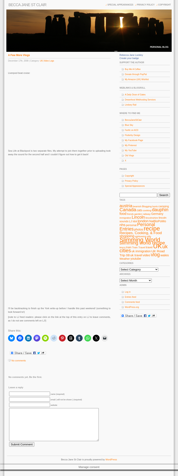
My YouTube (130, 150)
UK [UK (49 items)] (157, 246)
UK (41, 61)
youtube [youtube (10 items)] (136, 258)
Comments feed (132, 302)
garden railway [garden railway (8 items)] (142, 214)
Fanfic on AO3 (131, 130)
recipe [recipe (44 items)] (152, 228)
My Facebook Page (134, 140)
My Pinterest (131, 145)
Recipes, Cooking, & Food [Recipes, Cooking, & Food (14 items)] (141, 233)
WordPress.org (132, 307)
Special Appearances (120, 5)
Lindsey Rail (130, 105)
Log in (128, 292)
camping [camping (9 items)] (164, 206)
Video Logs (48, 61)
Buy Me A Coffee (132, 69)
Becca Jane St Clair (27, 5)
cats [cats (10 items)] (139, 210)
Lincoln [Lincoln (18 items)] (138, 217)
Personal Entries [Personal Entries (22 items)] (137, 227)
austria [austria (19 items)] (126, 205)
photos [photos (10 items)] (138, 229)
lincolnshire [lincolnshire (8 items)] (152, 217)
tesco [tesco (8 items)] (122, 247)
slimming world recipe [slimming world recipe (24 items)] (142, 243)
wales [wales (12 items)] (164, 255)
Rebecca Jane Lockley (131, 55)
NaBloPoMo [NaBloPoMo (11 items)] (157, 221)
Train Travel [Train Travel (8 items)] (138, 247)
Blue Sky (129, 125)
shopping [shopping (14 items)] (127, 236)
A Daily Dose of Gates (135, 94)
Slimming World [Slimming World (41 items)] (140, 239)
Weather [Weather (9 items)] (125, 258)
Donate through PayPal (136, 74)
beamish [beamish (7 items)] (137, 206)
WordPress (111, 466)
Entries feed (130, 297)
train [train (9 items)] (128, 247)
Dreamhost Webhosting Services (140, 100)
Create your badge (129, 58)
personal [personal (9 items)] (131, 225)
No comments (18, 360)
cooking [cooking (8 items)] (147, 210)
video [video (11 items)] (146, 255)
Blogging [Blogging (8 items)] (147, 206)
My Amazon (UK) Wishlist (137, 79)
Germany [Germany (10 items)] (157, 213)
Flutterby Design (132, 135)
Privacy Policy (146, 5)
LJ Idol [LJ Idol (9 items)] (133, 221)
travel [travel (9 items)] (149, 247)
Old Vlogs (129, 155)
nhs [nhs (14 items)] (122, 225)
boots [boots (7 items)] (155, 206)
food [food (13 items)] (123, 213)
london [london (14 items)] (143, 221)
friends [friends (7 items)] (130, 214)
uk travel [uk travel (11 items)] (136, 255)
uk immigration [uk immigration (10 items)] (141, 251)
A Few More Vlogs (19, 55)
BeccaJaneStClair (133, 120)
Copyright (164, 5)
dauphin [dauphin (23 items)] (160, 209)
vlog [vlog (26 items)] (155, 254)
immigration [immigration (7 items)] (125, 218)
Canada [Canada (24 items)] (128, 209)
